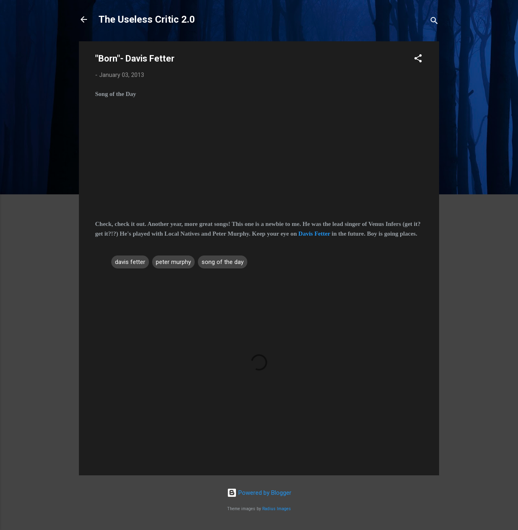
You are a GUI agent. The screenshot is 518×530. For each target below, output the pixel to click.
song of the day (223, 262)
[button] (418, 59)
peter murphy (173, 262)
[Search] (434, 22)
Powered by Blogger (259, 492)
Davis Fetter (314, 233)
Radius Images (276, 508)
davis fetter (130, 262)
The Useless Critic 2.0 (146, 19)
